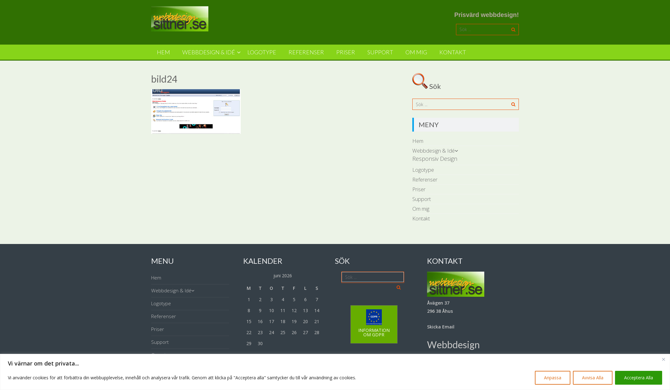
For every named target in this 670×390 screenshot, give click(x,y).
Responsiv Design (434, 158)
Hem (163, 52)
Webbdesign (453, 344)
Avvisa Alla (592, 378)
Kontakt (452, 52)
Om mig (416, 52)
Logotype (261, 52)
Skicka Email (440, 327)
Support (380, 52)
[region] (335, 372)
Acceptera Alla (638, 378)
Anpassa (552, 378)
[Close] (663, 359)
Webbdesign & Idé (208, 52)
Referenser (306, 52)
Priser (345, 52)
